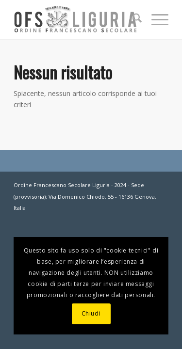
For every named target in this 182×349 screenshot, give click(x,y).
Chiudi (91, 313)
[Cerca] (132, 19)
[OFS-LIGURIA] (75, 19)
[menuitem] (132, 19)
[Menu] (155, 19)
